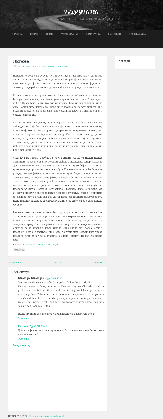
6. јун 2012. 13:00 (54, 279)
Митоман (23, 326)
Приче (34, 34)
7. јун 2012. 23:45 (39, 326)
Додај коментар (22, 346)
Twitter (41, 245)
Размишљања (70, 34)
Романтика (93, 34)
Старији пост (98, 263)
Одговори (24, 318)
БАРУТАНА (81, 12)
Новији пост (16, 263)
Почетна (17, 34)
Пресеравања (137, 34)
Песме (49, 34)
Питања (21, 61)
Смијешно (115, 34)
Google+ (53, 245)
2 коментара (62, 67)
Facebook (28, 245)
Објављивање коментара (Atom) (47, 417)
